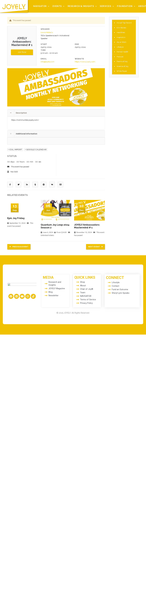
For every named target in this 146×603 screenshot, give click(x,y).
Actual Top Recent (124, 23)
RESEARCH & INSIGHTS (82, 6)
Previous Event (18, 246)
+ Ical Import (15, 149)
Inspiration (121, 38)
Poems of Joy (122, 62)
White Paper (122, 72)
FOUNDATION (126, 6)
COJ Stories (121, 28)
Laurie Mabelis (47, 32)
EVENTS (59, 6)
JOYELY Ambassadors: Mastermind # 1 (87, 226)
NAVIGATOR (41, 6)
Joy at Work (121, 42)
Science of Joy (122, 67)
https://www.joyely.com (85, 62)
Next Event (95, 246)
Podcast (120, 57)
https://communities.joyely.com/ (25, 120)
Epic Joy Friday (16, 218)
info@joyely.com (47, 62)
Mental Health (122, 52)
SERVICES (107, 6)
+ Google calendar (36, 149)
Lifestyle (120, 47)
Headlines (121, 33)
